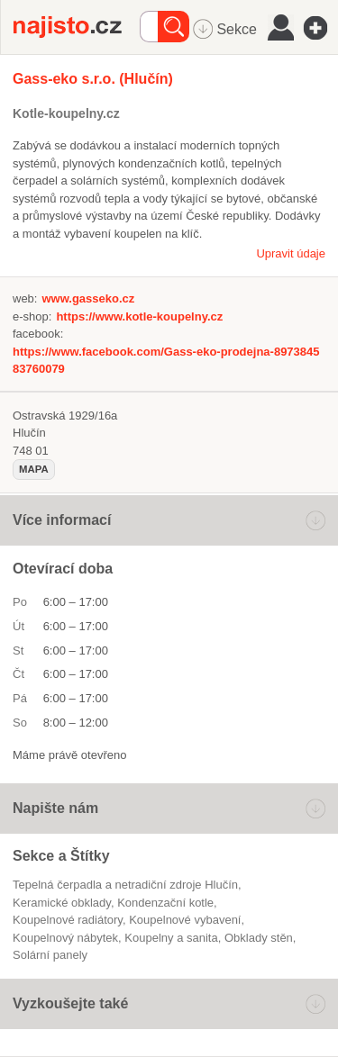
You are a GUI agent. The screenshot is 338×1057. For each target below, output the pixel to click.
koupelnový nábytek (65, 937)
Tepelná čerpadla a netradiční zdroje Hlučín (125, 884)
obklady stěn (258, 937)
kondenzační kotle (165, 902)
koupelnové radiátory (68, 919)
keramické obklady (62, 902)
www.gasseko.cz (87, 298)
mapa (34, 469)
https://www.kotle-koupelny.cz (139, 316)
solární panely (50, 955)
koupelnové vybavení (185, 919)
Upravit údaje (290, 253)
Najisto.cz (77, 27)
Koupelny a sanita (170, 937)
